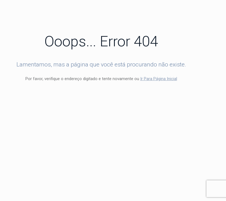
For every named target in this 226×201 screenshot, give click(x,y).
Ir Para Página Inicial (158, 78)
